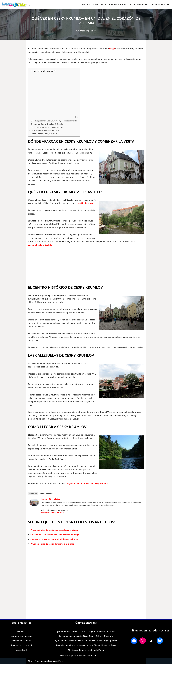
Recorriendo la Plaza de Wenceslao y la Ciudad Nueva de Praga (86, 650)
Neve (30, 666)
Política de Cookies (21, 645)
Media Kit (21, 636)
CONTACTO (141, 4)
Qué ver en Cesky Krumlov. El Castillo (47, 124)
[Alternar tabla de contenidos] (75, 117)
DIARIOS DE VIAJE (120, 4)
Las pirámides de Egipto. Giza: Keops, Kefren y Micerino (86, 641)
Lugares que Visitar (50, 504)
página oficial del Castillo (106, 245)
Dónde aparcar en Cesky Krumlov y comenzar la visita (54, 121)
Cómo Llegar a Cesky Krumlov (44, 134)
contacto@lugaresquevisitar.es (52, 517)
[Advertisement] (53, 94)
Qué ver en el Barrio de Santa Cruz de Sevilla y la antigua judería (86, 645)
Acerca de (33, 498)
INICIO (85, 4)
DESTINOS (99, 4)
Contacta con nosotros (21, 641)
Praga (113, 48)
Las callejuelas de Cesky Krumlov (45, 130)
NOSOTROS (158, 4)
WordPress (58, 666)
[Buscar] (168, 4)
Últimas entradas (46, 498)
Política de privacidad (21, 650)
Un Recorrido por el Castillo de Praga (86, 655)
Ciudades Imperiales (86, 30)
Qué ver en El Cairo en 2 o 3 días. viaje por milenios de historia (86, 636)
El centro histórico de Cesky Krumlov (47, 127)
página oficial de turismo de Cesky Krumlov (88, 488)
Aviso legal (21, 655)
